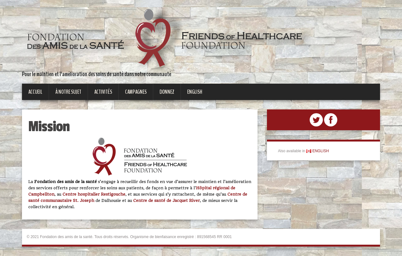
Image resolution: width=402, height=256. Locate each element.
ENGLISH (317, 151)
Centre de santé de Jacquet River (166, 200)
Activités (103, 92)
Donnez (167, 92)
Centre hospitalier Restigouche (93, 194)
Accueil (35, 92)
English (194, 92)
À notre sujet (68, 92)
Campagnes (136, 92)
